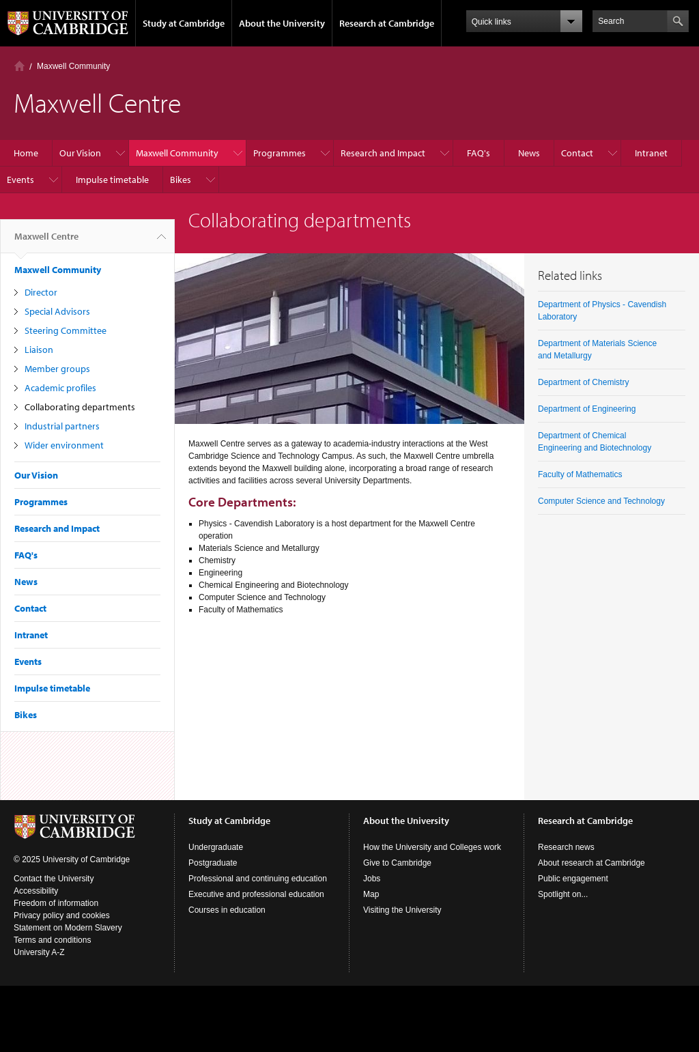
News (529, 153)
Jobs (371, 878)
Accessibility (36, 891)
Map (371, 894)
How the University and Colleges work (432, 847)
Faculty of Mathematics (580, 474)
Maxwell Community (73, 66)
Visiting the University (402, 910)
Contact (577, 153)
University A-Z (39, 952)
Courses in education (227, 910)
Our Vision (80, 153)
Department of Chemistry (583, 382)
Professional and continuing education (257, 878)
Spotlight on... (563, 894)
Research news (566, 847)
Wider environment (64, 445)
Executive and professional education (256, 894)
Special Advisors (57, 311)
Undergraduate (215, 847)
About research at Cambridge (591, 863)
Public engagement (573, 878)
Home (19, 66)
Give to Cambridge (397, 863)
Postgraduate (212, 863)
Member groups (57, 368)
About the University (282, 23)
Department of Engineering (587, 409)
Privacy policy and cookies (62, 915)
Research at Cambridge (386, 23)
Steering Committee (65, 330)
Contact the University (54, 878)
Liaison (39, 349)
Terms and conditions (52, 940)
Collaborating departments (80, 407)
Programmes (279, 153)
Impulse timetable (112, 179)
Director (41, 292)
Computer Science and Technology (601, 501)
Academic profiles (60, 388)
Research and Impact (383, 153)
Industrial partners (62, 426)
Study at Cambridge (184, 23)
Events (20, 179)
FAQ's (478, 153)
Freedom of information (56, 903)
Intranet (651, 153)
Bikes (180, 179)
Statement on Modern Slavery (68, 928)
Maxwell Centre (46, 241)
